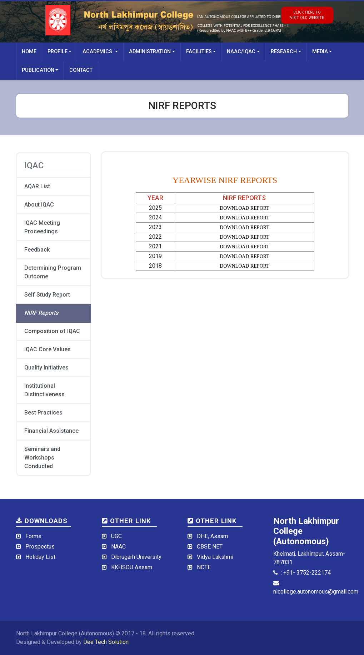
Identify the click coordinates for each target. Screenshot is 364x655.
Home (29, 52)
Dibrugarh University (136, 557)
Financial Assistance (51, 430)
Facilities (199, 52)
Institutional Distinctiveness (44, 390)
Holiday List (40, 557)
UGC (116, 536)
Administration (150, 52)
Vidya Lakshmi (215, 557)
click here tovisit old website (307, 15)
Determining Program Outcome (52, 272)
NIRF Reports (41, 312)
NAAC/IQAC (241, 52)
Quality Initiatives (46, 367)
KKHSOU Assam (131, 567)
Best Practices (43, 412)
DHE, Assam (212, 536)
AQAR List (37, 186)
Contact (81, 70)
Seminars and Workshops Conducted (42, 458)
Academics (98, 52)
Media (320, 52)
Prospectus (40, 546)
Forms (33, 536)
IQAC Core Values (47, 349)
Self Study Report (47, 294)
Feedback (37, 249)
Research (284, 52)
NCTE (204, 567)
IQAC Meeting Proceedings (42, 227)
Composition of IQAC (52, 331)
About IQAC (39, 204)
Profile (58, 52)
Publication (38, 70)
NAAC (118, 546)
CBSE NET (210, 546)
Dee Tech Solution (106, 642)
